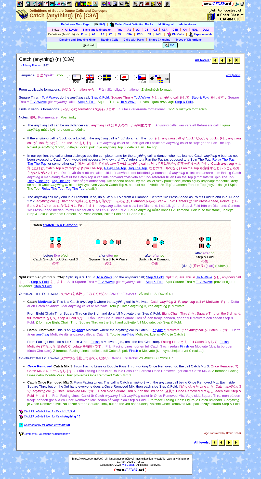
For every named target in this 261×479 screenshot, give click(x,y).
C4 (185, 29)
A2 (138, 29)
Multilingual (166, 24)
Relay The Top (223, 159)
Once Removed (40, 366)
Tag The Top (37, 163)
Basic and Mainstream (97, 29)
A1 (129, 29)
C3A (164, 29)
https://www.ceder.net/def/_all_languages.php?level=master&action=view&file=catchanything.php (130, 458)
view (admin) (233, 75)
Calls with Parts (134, 39)
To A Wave (50, 97)
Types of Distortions (189, 39)
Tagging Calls (109, 39)
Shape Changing (159, 39)
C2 (155, 29)
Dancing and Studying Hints (77, 39)
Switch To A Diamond (60, 225)
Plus (119, 29)
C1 (146, 29)
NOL (195, 29)
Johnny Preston (31, 65)
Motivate (45, 302)
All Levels (71, 29)
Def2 (206, 29)
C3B (175, 29)
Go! (170, 45)
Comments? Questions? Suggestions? (44, 433)
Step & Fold (100, 97)
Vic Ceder (128, 464)
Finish (95, 342)
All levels (202, 60)
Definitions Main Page (75, 24)
